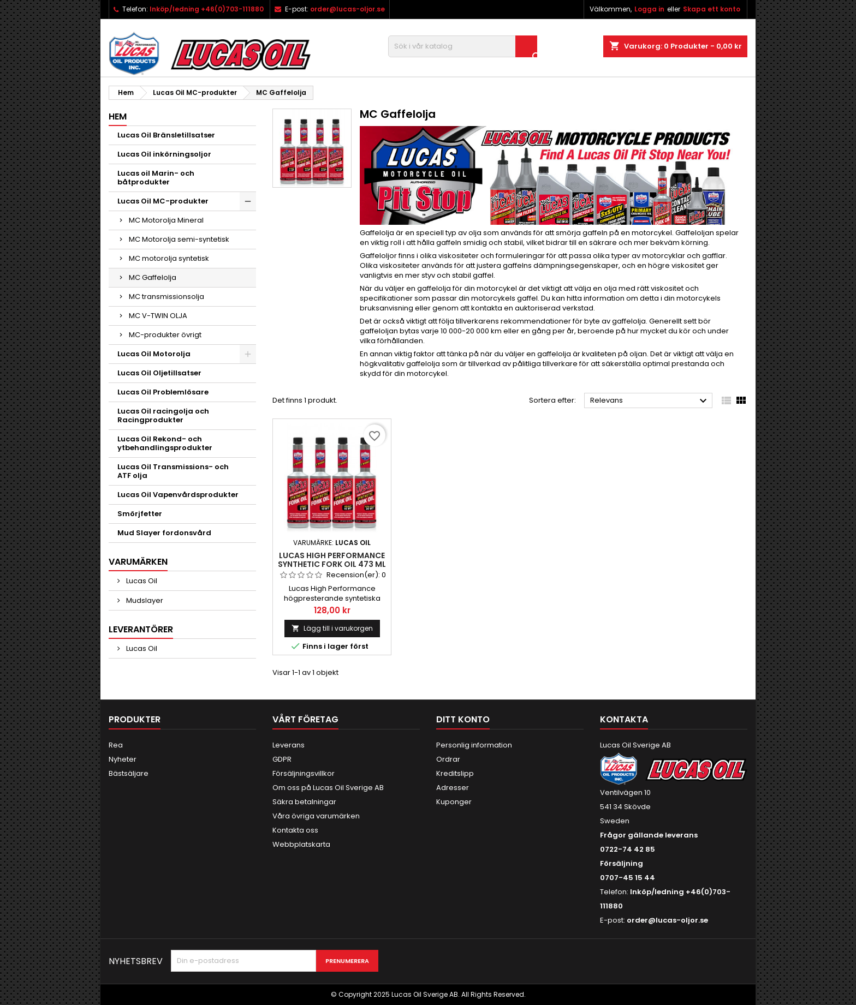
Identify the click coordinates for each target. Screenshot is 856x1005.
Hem (118, 116)
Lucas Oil (140, 581)
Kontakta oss (295, 830)
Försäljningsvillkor (303, 773)
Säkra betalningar (304, 802)
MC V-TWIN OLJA (158, 315)
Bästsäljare (128, 773)
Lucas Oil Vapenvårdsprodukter (178, 494)
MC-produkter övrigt (165, 335)
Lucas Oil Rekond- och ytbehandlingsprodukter (164, 443)
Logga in (649, 9)
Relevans (650, 401)
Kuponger (454, 802)
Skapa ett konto (711, 9)
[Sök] (462, 46)
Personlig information (474, 745)
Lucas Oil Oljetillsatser (159, 373)
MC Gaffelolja (152, 277)
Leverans (288, 745)
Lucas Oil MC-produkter (163, 201)
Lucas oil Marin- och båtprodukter (155, 177)
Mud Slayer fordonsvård (164, 533)
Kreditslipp (455, 773)
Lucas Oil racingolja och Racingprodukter (163, 415)
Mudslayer (143, 600)
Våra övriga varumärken (316, 816)
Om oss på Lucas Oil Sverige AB (328, 787)
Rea (116, 745)
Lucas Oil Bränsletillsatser (166, 135)
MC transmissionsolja (166, 296)
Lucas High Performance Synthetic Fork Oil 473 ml (332, 560)
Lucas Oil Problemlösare (163, 392)
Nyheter (122, 759)
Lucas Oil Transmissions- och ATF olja (173, 471)
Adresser (452, 787)
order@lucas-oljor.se (347, 9)
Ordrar (448, 759)
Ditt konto (463, 719)
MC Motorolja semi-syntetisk (179, 239)
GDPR (282, 759)
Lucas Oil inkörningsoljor (164, 154)
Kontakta (624, 719)
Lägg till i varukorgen (332, 628)
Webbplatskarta (301, 844)
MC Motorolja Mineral (166, 220)
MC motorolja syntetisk (169, 258)
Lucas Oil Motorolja (154, 354)
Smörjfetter (139, 514)
